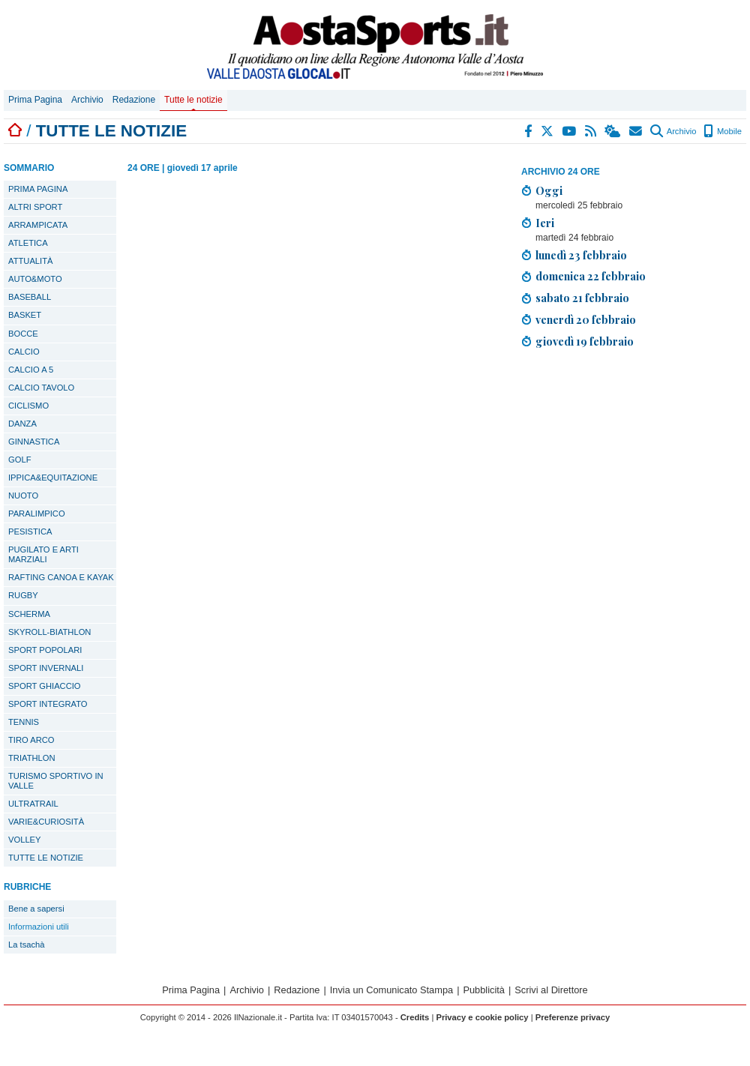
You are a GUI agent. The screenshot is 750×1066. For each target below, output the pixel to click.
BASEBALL (29, 296)
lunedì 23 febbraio (581, 254)
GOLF (19, 459)
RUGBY (23, 595)
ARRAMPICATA (38, 224)
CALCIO (24, 351)
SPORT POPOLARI (45, 649)
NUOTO (23, 495)
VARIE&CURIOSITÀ (46, 821)
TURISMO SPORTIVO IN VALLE (56, 780)
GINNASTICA (33, 441)
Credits (415, 1017)
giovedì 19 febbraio (585, 341)
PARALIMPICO (36, 513)
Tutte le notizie (193, 99)
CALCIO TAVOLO (41, 387)
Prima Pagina (35, 99)
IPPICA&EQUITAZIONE (53, 477)
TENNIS (23, 721)
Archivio (87, 99)
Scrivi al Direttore (550, 990)
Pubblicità (484, 990)
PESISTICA (30, 531)
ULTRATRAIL (33, 803)
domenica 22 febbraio (591, 275)
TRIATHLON (32, 757)
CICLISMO (28, 405)
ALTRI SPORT (35, 206)
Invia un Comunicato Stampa (391, 990)
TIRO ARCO (31, 739)
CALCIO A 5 (30, 369)
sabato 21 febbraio (582, 297)
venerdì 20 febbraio (586, 319)
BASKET (24, 314)
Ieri (545, 222)
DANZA (22, 423)
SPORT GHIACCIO (44, 685)
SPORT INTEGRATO (47, 703)
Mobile (723, 131)
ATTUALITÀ (30, 260)
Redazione (133, 99)
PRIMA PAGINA (38, 188)
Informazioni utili (38, 926)
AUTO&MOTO (35, 278)
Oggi (549, 190)
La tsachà (26, 944)
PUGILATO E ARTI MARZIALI (43, 554)
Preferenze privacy (573, 1017)
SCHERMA (29, 613)
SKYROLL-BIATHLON (49, 631)
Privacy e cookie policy (482, 1017)
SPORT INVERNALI (45, 667)
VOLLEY (24, 839)
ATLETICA (28, 242)
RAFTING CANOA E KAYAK (61, 577)
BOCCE (23, 333)
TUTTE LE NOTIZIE (45, 857)
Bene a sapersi (36, 908)
